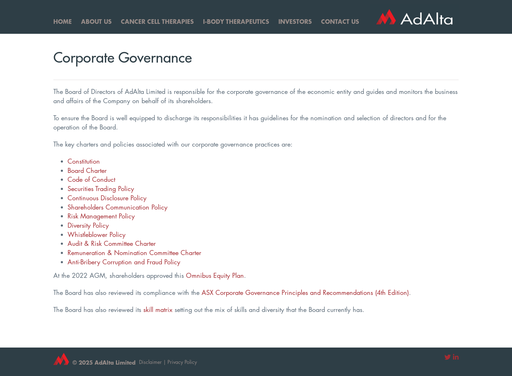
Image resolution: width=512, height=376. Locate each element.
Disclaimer (150, 362)
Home (62, 21)
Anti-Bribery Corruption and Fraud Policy (124, 262)
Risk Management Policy (101, 216)
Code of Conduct (91, 179)
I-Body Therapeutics (236, 21)
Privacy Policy (182, 362)
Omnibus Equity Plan (215, 275)
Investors (295, 21)
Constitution (84, 161)
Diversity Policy (88, 225)
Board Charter (87, 170)
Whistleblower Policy (97, 234)
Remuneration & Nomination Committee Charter (134, 252)
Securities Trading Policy (101, 188)
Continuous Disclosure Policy (107, 198)
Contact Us (340, 21)
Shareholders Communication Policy (117, 207)
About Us (96, 21)
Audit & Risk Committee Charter (112, 243)
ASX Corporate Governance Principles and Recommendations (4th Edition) (305, 292)
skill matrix (157, 309)
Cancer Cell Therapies (157, 21)
